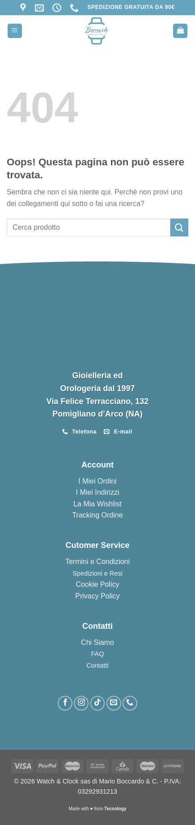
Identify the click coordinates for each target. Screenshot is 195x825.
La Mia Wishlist (97, 504)
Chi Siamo (97, 642)
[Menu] (15, 31)
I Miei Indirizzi (97, 492)
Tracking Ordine (97, 515)
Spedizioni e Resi (97, 573)
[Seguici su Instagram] (81, 703)
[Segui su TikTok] (97, 703)
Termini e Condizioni (97, 561)
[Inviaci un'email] (113, 703)
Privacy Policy (97, 596)
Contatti (97, 665)
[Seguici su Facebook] (65, 703)
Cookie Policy (97, 584)
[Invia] (179, 227)
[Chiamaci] (130, 703)
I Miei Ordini (97, 481)
